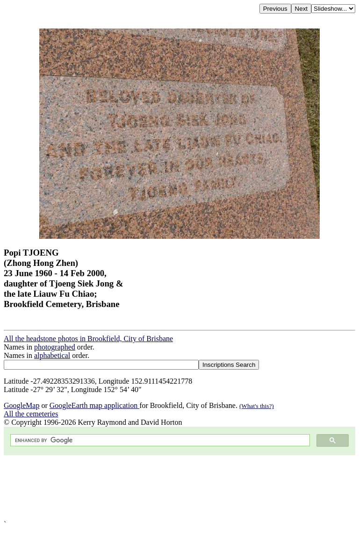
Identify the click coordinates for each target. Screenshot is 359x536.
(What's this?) (256, 405)
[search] (159, 440)
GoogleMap (21, 405)
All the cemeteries (31, 414)
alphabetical (52, 355)
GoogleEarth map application (94, 405)
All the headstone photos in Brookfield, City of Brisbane (88, 339)
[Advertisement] (179, 487)
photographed (54, 347)
